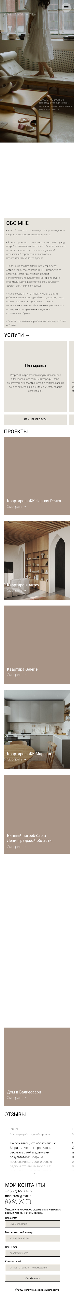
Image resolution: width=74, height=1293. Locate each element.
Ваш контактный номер (19, 1232)
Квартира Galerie (22, 669)
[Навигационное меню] (66, 7)
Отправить (32, 1278)
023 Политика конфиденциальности (37, 1289)
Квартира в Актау (23, 585)
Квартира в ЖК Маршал (29, 754)
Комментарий (13, 1261)
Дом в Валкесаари (24, 1092)
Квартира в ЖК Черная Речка (34, 501)
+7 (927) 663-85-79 (19, 1191)
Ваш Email (11, 1246)
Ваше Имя (11, 1217)
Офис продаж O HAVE (26, 924)
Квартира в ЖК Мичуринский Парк (24, 1009)
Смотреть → (17, 847)
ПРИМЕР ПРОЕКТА (35, 419)
